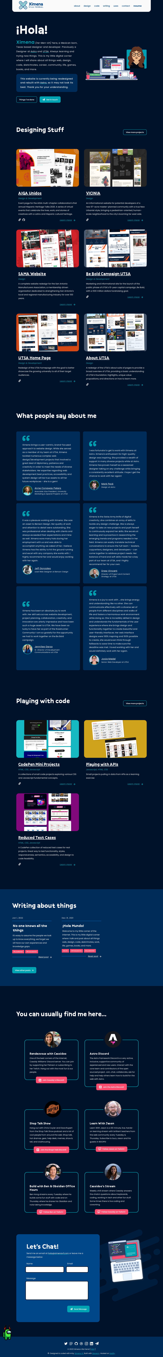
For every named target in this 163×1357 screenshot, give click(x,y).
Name (45, 1267)
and (40, 51)
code (96, 5)
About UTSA (97, 357)
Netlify (112, 1350)
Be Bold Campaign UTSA (108, 273)
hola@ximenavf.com (58, 1253)
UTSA (46, 51)
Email (77, 1267)
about (77, 5)
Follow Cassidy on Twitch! (113, 1212)
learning (19, 952)
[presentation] (45, 1309)
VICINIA (93, 193)
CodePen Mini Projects (39, 764)
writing (106, 5)
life (66, 951)
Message (57, 1288)
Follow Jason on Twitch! (114, 1149)
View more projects (135, 132)
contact (126, 5)
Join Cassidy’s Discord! (53, 1080)
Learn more (66, 220)
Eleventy (95, 1350)
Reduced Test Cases (37, 837)
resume (137, 5)
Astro (34, 51)
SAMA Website (32, 273)
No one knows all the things (30, 928)
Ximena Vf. (79, 1350)
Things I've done (26, 99)
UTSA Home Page (34, 357)
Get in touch (52, 99)
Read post (30, 957)
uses (115, 5)
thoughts (32, 952)
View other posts (23, 970)
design (87, 5)
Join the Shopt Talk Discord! (53, 1150)
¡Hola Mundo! (73, 926)
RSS (92, 1346)
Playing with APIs (102, 764)
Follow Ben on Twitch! (53, 1212)
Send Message (80, 1309)
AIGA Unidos (30, 193)
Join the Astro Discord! (113, 1087)
